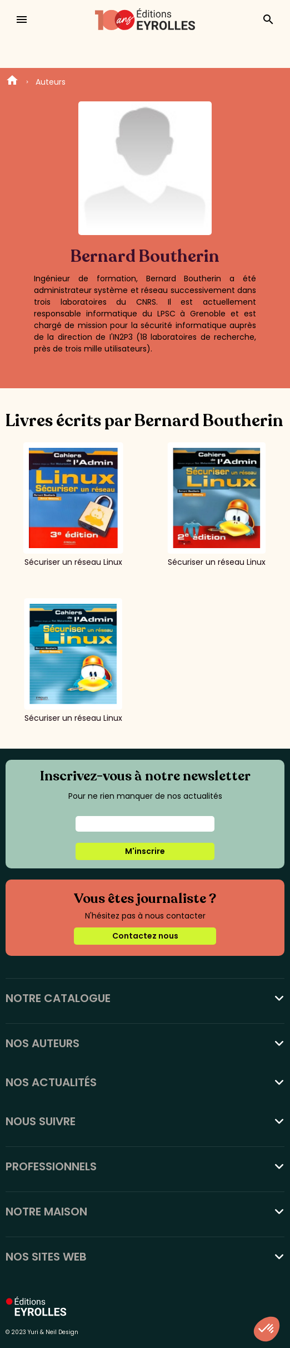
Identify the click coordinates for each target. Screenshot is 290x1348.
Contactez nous (145, 935)
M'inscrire (145, 851)
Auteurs (51, 81)
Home (12, 82)
